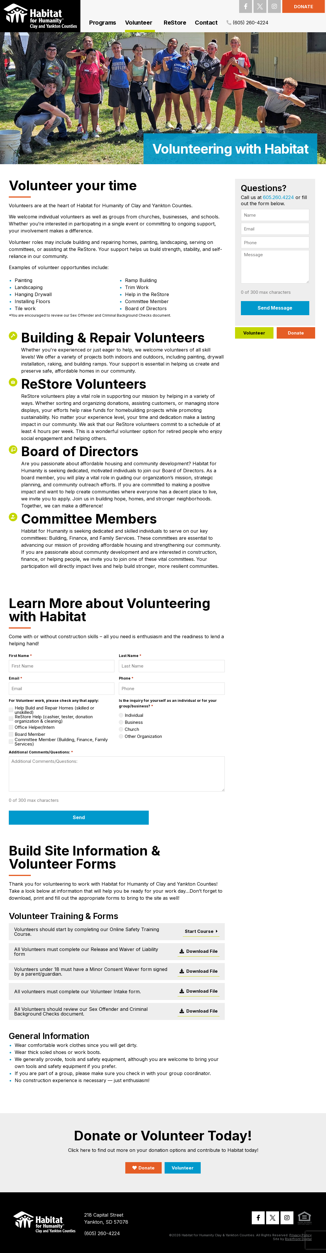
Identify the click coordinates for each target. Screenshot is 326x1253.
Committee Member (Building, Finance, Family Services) (61, 741)
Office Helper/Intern (35, 727)
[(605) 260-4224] (229, 23)
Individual (134, 715)
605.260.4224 (278, 197)
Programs (102, 22)
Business (134, 722)
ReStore (175, 22)
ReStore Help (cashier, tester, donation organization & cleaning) (54, 718)
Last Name (130, 656)
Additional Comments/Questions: (41, 752)
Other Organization (143, 736)
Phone (126, 678)
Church (132, 729)
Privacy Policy (300, 1234)
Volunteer (140, 22)
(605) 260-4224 (250, 23)
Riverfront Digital (298, 1238)
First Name (20, 656)
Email (15, 678)
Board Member (30, 734)
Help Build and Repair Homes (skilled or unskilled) (54, 710)
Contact (206, 22)
